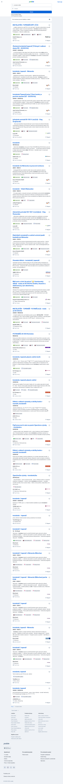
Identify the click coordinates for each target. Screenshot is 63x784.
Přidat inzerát (25, 754)
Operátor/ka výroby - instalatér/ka (25, 475)
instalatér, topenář (19, 672)
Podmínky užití (7, 773)
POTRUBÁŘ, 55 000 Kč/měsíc (23, 334)
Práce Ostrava (14, 719)
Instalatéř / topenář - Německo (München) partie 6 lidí (30, 578)
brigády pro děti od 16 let (30, 726)
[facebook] (5, 767)
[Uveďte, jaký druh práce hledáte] (31, 5)
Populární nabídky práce (16, 736)
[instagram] (8, 767)
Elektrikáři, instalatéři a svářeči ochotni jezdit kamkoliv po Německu (29, 236)
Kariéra (5, 758)
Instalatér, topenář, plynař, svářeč (24, 380)
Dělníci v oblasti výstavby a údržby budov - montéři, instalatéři (28, 403)
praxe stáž (40, 729)
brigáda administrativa (42, 731)
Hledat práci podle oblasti (16, 738)
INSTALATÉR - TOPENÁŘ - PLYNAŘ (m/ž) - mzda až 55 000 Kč (29, 310)
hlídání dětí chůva (28, 722)
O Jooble (6, 754)
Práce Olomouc (14, 726)
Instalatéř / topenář (20, 529)
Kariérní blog (43, 756)
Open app (59, 1)
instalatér (27, 717)
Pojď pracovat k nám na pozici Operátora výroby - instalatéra (30, 426)
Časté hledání (15, 710)
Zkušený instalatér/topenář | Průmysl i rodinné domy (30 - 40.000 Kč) (29, 47)
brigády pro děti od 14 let (30, 721)
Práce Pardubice (14, 721)
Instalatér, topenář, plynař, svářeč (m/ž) (26, 357)
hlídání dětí (27, 715)
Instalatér (16, 143)
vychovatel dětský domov (30, 724)
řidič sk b (40, 722)
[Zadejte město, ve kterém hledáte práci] (31, 8)
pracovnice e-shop (42, 724)
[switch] (50, 19)
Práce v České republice (9, 762)
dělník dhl (27, 731)
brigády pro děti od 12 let (30, 729)
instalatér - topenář (20, 515)
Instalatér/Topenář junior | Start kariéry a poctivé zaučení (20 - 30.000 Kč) (27, 95)
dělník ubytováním (28, 719)
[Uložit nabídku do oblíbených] (49, 25)
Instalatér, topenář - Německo (23, 71)
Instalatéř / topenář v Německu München (27, 553)
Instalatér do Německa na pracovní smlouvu (28, 166)
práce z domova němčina (43, 715)
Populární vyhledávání (45, 754)
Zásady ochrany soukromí (9, 776)
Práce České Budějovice (16, 728)
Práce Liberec (14, 729)
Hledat (31, 12)
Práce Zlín (13, 731)
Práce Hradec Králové (15, 722)
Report (47, 40)
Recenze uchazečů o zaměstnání (48, 758)
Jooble (11, 781)
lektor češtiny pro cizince (43, 721)
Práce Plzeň (13, 724)
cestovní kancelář (41, 726)
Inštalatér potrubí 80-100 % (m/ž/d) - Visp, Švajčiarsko (28, 120)
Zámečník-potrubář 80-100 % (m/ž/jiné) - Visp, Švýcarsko (29, 213)
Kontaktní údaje (7, 756)
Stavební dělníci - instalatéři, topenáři (26, 260)
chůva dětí (27, 728)
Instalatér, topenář (19, 688)
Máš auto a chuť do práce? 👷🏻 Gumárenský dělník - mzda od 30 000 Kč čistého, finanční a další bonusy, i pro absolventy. (29, 284)
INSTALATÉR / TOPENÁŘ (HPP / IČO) (25, 25)
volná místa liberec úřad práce (44, 717)
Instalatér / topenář (20, 498)
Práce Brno (13, 717)
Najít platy (43, 760)
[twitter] (11, 767)
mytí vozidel (40, 728)
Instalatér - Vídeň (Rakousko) (23, 189)
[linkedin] (14, 767)
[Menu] (2, 2)
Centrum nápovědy (8, 760)
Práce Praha (13, 715)
